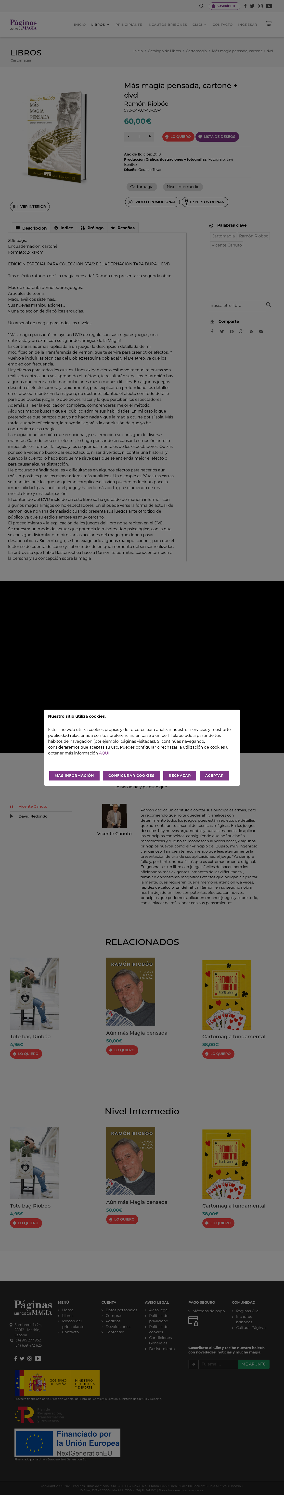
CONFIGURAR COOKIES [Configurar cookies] (131, 775)
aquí (104, 753)
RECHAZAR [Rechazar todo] (180, 775)
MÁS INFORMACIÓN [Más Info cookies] (74, 775)
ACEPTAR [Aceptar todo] (214, 775)
